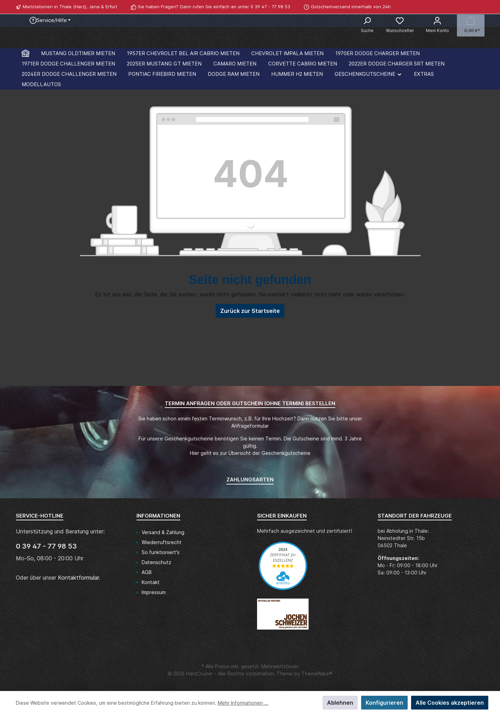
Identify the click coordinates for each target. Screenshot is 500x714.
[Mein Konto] (437, 25)
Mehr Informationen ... (243, 703)
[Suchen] (367, 25)
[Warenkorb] (470, 25)
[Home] (25, 114)
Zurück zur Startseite (250, 372)
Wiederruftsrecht (162, 542)
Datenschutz (156, 562)
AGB (147, 572)
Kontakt (151, 582)
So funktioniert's (161, 552)
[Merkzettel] (399, 25)
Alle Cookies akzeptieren (450, 702)
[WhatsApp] (480, 6)
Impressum (154, 592)
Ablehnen (340, 702)
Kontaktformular (78, 577)
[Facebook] (473, 6)
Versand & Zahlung (163, 532)
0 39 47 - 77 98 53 (270, 6)
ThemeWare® (317, 673)
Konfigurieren (384, 702)
